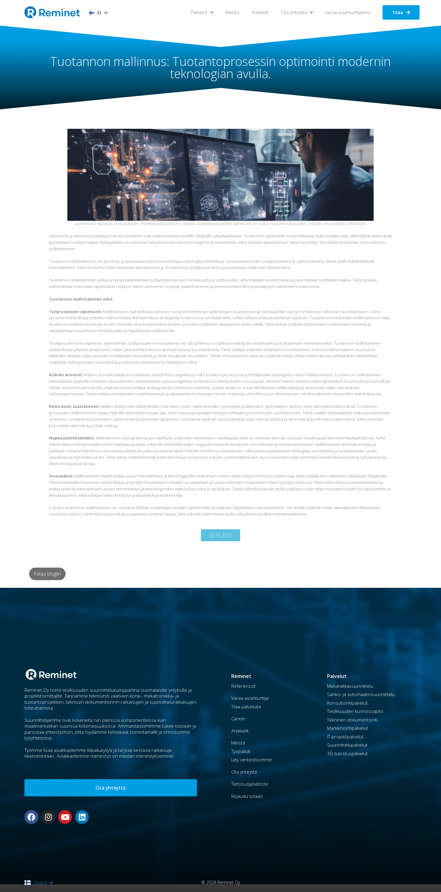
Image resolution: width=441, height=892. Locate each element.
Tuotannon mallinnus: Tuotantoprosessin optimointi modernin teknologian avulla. (220, 67)
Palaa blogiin (47, 573)
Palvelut (202, 12)
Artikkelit (260, 12)
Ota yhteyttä (297, 12)
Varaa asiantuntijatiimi (347, 12)
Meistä (232, 12)
